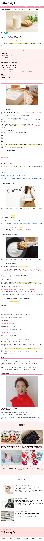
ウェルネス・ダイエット (11, 6)
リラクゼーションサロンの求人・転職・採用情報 (34, 532)
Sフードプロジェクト (9, 417)
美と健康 (3, 6)
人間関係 (40, 532)
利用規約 (11, 538)
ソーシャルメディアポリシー (25, 539)
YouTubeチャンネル (5, 414)
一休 (25, 531)
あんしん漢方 (7, 348)
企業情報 (3, 538)
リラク (18, 532)
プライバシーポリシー (18, 538)
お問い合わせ (40, 538)
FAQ (33, 538)
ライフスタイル (41, 533)
